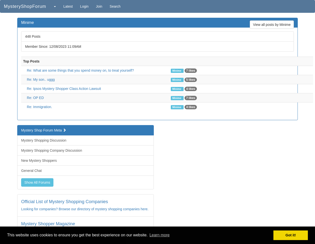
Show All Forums (37, 182)
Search (115, 6)
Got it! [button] (290, 235)
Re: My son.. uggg (41, 79)
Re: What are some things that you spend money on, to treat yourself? (80, 70)
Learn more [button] (159, 235)
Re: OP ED (35, 98)
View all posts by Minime (272, 25)
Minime (177, 70)
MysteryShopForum (25, 6)
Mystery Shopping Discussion (43, 140)
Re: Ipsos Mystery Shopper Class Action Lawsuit (64, 89)
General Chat (31, 171)
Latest (68, 6)
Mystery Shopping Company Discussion (51, 150)
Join (99, 6)
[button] (55, 6)
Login (84, 6)
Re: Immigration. (39, 107)
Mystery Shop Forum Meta (43, 130)
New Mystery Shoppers (39, 161)
